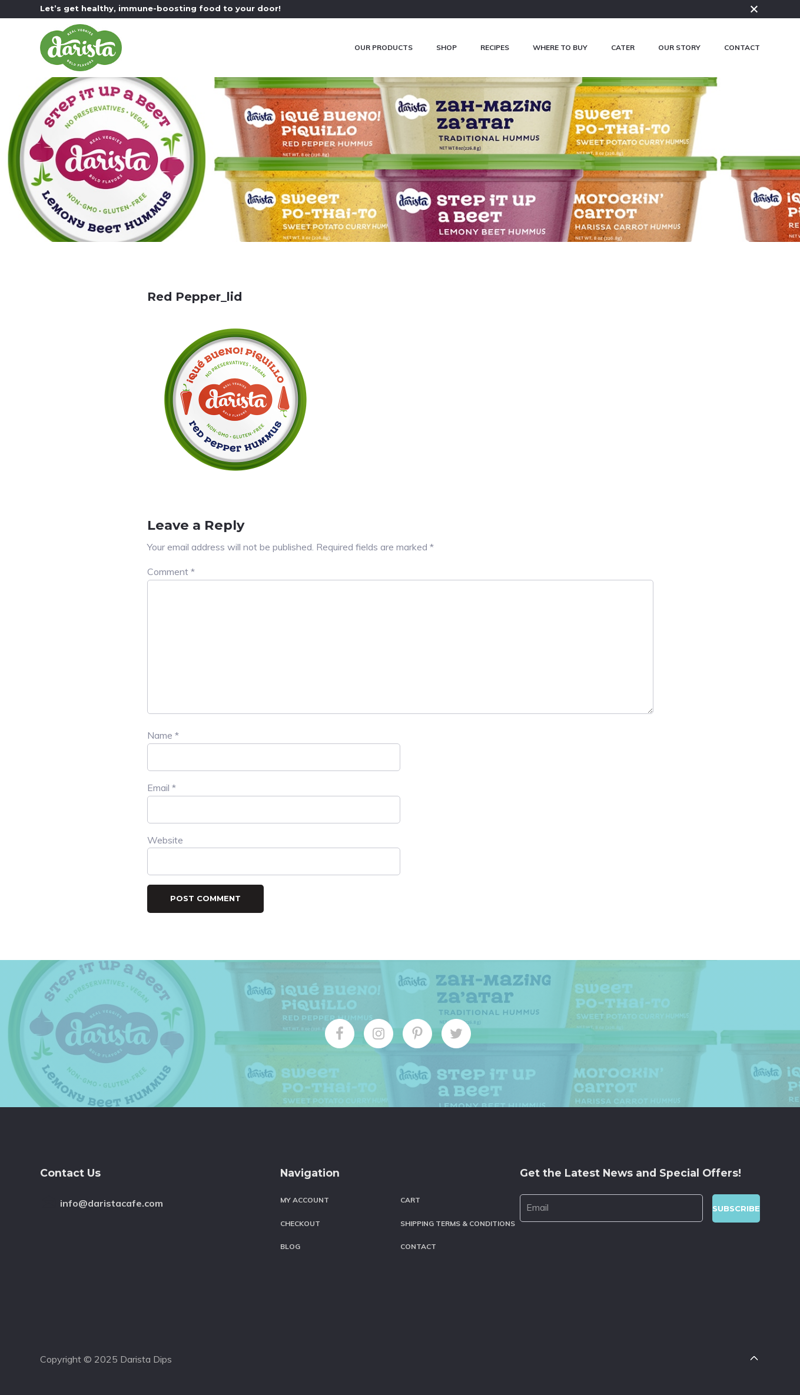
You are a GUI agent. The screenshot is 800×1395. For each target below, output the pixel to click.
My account (304, 1199)
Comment (171, 571)
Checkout (300, 1223)
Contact (418, 1246)
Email (161, 787)
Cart (410, 1199)
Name (163, 735)
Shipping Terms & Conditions (457, 1223)
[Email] (611, 1208)
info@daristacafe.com (111, 1203)
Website (165, 840)
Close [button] (754, 9)
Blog (290, 1246)
